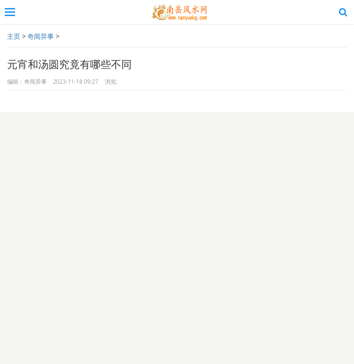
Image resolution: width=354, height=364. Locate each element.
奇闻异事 (40, 36)
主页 (13, 36)
